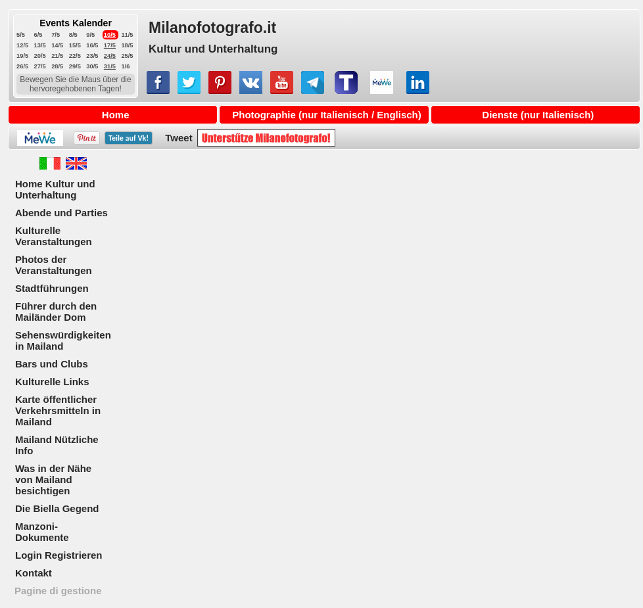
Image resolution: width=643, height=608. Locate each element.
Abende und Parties (61, 212)
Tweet (178, 137)
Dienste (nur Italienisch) (538, 114)
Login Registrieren (59, 555)
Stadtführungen (52, 288)
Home (116, 114)
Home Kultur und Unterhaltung (55, 189)
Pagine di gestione (58, 590)
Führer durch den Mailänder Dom (56, 311)
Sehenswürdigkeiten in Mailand (63, 340)
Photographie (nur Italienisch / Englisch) (326, 114)
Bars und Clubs (51, 363)
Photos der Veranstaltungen (53, 265)
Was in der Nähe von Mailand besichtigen (53, 479)
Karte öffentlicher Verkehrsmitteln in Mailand (58, 410)
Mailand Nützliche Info (57, 445)
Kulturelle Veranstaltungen (53, 236)
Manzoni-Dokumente (42, 532)
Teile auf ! (128, 138)
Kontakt (33, 572)
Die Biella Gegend (57, 508)
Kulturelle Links (52, 381)
